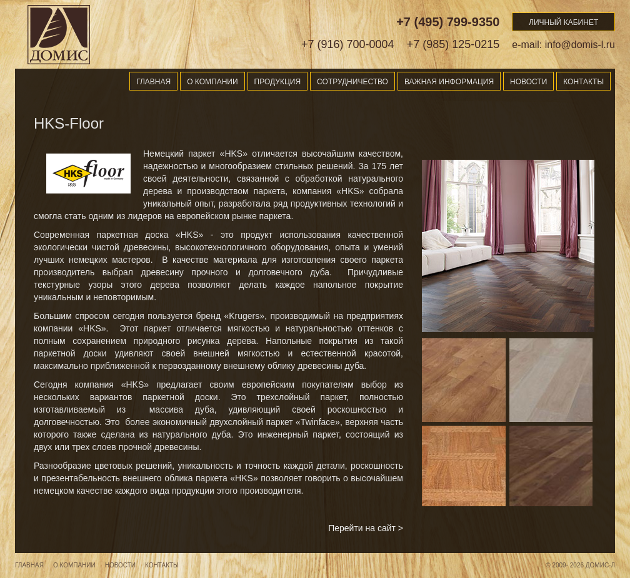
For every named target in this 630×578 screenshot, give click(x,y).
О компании (212, 81)
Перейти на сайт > (365, 528)
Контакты (583, 81)
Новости (528, 81)
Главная (153, 81)
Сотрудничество (352, 81)
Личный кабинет (563, 22)
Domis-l (59, 34)
